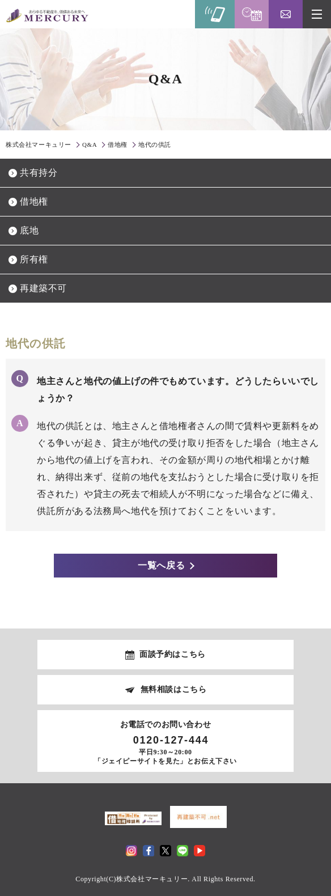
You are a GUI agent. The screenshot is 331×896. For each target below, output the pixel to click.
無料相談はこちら (174, 689)
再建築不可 (43, 288)
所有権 (34, 259)
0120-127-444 (171, 740)
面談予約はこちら (172, 654)
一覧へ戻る (162, 565)
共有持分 (38, 172)
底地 (29, 230)
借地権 (34, 201)
